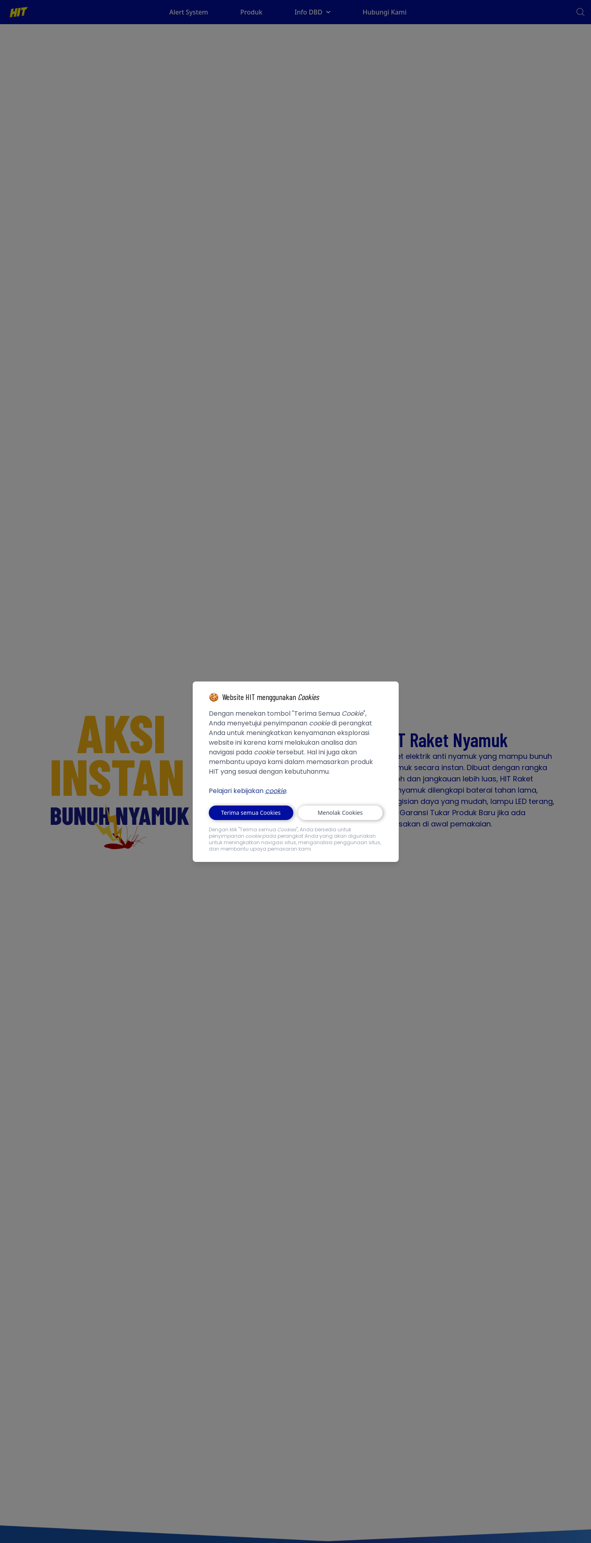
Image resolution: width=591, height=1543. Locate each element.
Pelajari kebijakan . (248, 790)
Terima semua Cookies (251, 812)
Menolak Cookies (340, 812)
